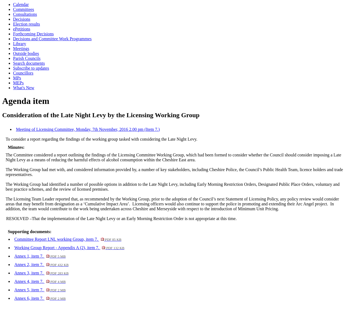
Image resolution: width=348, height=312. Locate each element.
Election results (26, 24)
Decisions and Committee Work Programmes (52, 38)
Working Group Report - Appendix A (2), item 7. (69, 247)
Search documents (29, 63)
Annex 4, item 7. (40, 281)
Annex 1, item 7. (40, 256)
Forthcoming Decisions (33, 34)
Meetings (21, 48)
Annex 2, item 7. (41, 264)
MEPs (18, 83)
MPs (17, 78)
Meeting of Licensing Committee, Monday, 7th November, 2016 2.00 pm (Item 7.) (88, 129)
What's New (23, 87)
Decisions (21, 19)
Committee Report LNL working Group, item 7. (68, 239)
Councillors (23, 73)
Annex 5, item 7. (40, 290)
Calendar (21, 4)
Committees (23, 9)
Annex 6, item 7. (40, 298)
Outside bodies (26, 53)
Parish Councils (27, 58)
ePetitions (21, 29)
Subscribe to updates (31, 68)
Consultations (25, 14)
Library (19, 43)
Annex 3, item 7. (41, 273)
